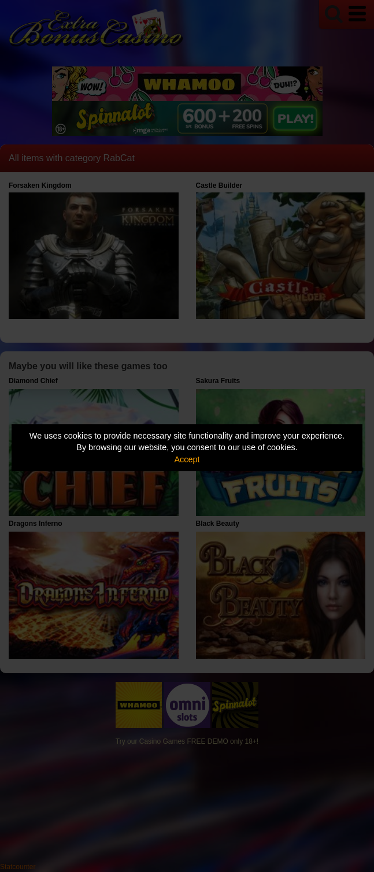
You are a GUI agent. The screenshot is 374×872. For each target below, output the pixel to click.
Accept (187, 459)
